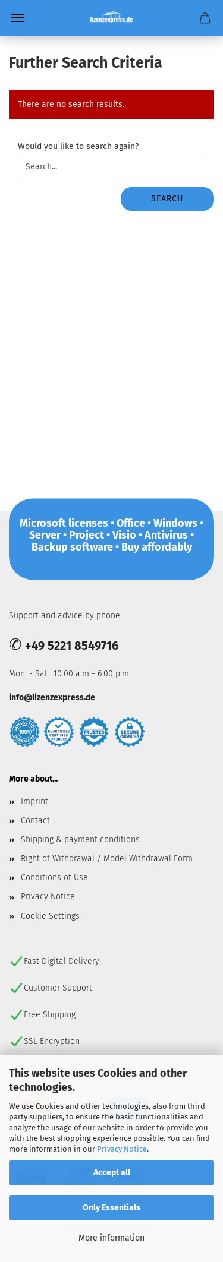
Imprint (34, 801)
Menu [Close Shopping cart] (17, 17)
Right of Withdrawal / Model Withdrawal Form (107, 858)
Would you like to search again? (78, 146)
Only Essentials (111, 1208)
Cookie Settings (50, 916)
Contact (35, 820)
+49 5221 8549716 (71, 645)
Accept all (111, 1173)
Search (167, 199)
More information (111, 1238)
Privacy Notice (122, 1148)
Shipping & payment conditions (80, 839)
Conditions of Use (54, 877)
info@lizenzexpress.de (52, 697)
